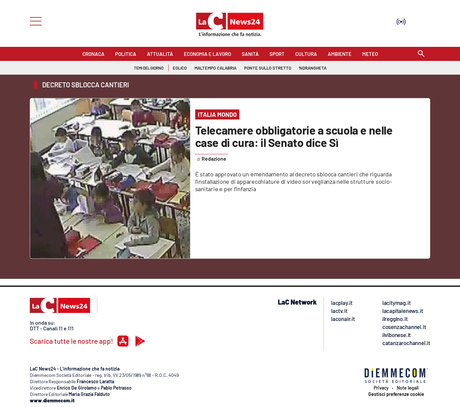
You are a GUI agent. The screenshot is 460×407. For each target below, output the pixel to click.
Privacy (381, 388)
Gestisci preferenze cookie (396, 394)
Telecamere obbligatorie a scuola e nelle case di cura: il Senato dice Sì (294, 136)
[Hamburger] (33, 20)
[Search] (421, 54)
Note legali (408, 388)
